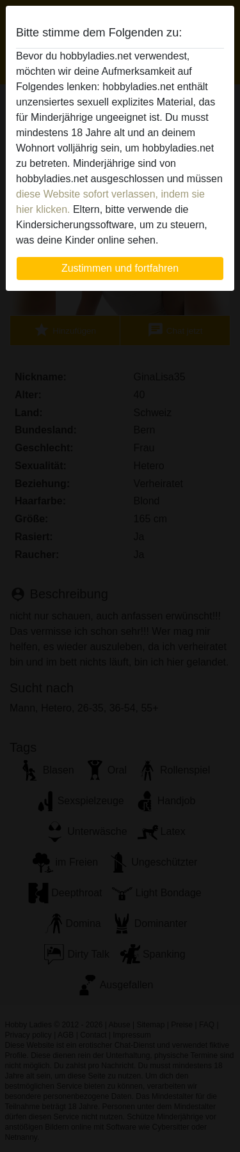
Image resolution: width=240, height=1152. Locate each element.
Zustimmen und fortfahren (120, 268)
